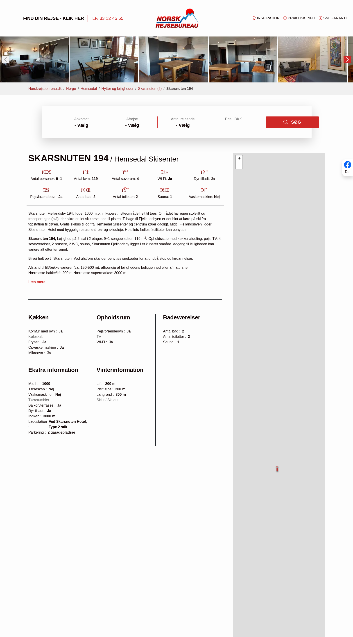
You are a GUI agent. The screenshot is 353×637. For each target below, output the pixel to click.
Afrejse (132, 78)
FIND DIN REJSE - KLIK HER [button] (46, 18)
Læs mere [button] (36, 241)
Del (347, 172)
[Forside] (177, 18)
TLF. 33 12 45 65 (106, 18)
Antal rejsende (183, 78)
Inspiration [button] (266, 18)
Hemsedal (89, 48)
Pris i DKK (233, 78)
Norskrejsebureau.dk (45, 48)
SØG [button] (292, 81)
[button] (277, 425)
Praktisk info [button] (299, 18)
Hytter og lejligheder (118, 48)
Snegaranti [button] (333, 18)
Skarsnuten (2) (150, 48)
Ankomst (81, 78)
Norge (71, 48)
